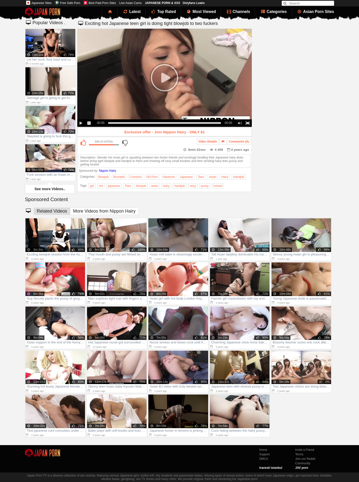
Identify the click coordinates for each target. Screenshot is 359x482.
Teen (201, 177)
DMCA (263, 459)
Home (263, 450)
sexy (193, 186)
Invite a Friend (304, 450)
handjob (179, 186)
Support (264, 454)
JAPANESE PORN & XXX (162, 3)
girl (92, 186)
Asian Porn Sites (315, 11)
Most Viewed (201, 11)
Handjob (238, 177)
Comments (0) (239, 141)
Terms (299, 454)
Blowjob (103, 177)
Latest (132, 11)
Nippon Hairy (107, 170)
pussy (204, 186)
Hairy (224, 177)
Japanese (186, 177)
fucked (217, 186)
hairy (166, 186)
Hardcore (169, 177)
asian (154, 186)
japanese (114, 186)
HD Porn (152, 177)
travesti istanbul (270, 468)
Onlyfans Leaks (193, 3)
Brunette (119, 177)
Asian (212, 177)
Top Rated (163, 11)
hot (101, 186)
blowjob (141, 186)
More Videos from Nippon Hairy (104, 211)
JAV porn (301, 468)
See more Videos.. (49, 189)
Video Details (207, 141)
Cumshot (136, 177)
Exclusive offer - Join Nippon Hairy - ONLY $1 (164, 132)
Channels (238, 11)
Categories (273, 11)
